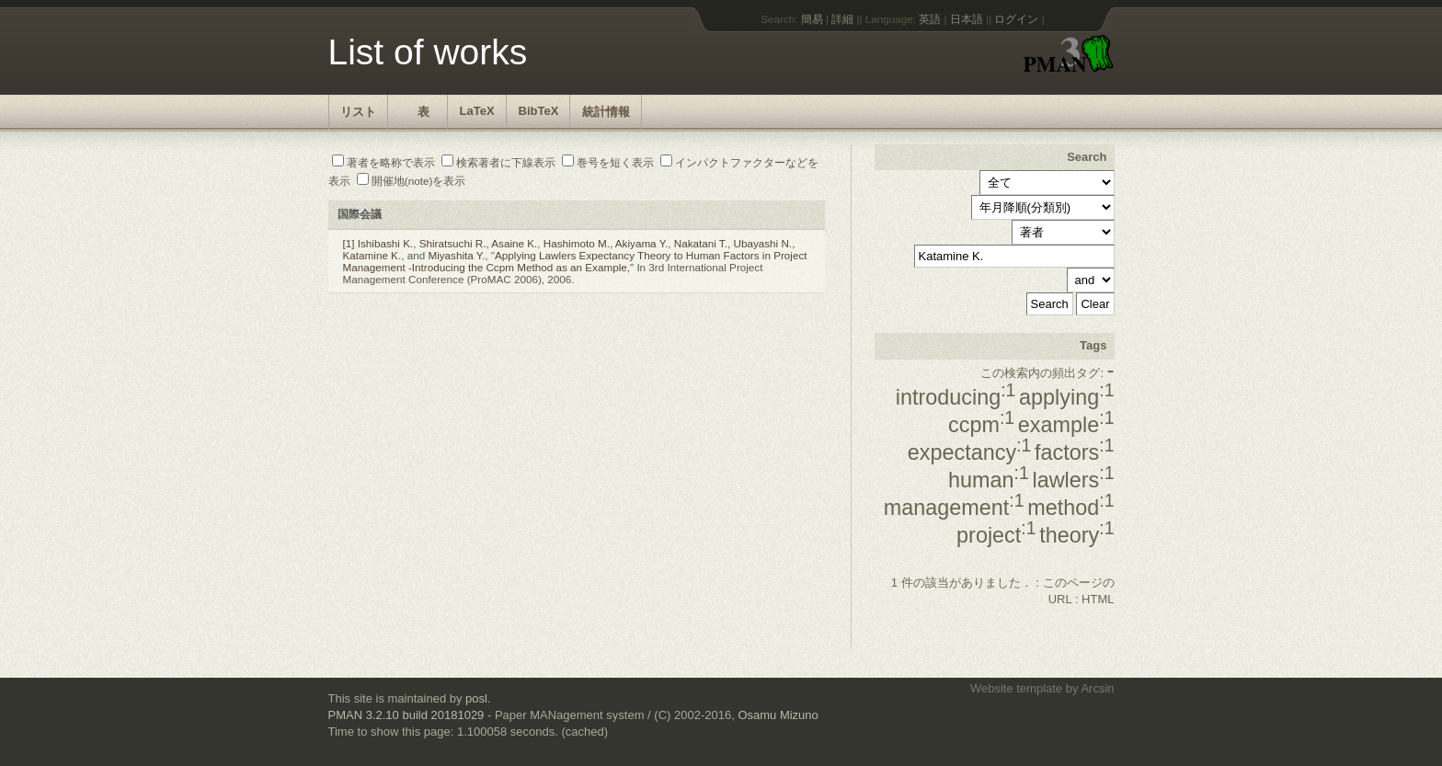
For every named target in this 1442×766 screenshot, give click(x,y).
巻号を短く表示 (608, 162)
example (1066, 425)
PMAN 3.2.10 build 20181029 (406, 715)
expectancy (970, 452)
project (996, 535)
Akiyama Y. (641, 243)
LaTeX (477, 111)
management (954, 508)
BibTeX (539, 111)
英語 (930, 19)
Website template (1016, 688)
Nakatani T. (700, 243)
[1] (349, 243)
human (988, 480)
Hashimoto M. (577, 243)
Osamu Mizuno (778, 715)
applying (1066, 397)
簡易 (812, 19)
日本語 (966, 19)
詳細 (842, 19)
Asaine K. (514, 243)
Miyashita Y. (456, 255)
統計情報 (606, 112)
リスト (358, 112)
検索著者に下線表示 (498, 162)
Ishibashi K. (385, 243)
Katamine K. (372, 255)
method (1070, 508)
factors (1074, 452)
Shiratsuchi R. (452, 243)
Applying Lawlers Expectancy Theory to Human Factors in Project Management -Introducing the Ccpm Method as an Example (575, 261)
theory (1076, 535)
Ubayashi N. (762, 243)
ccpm (981, 425)
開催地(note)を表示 (411, 181)
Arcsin (1097, 688)
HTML (1098, 599)
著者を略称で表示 (383, 162)
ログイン (1016, 19)
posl (476, 698)
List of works (428, 52)
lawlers (1073, 480)
